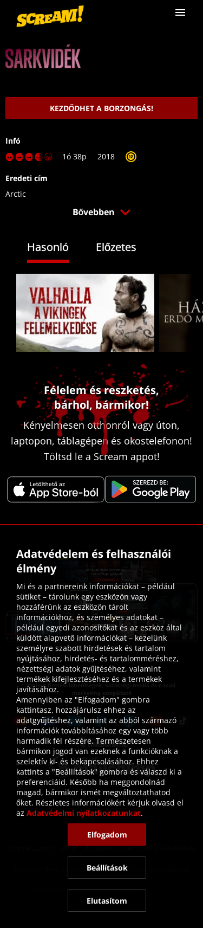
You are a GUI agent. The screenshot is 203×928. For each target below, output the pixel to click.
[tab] (56, 248)
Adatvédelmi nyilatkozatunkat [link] (84, 813)
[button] (180, 12)
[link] (50, 16)
